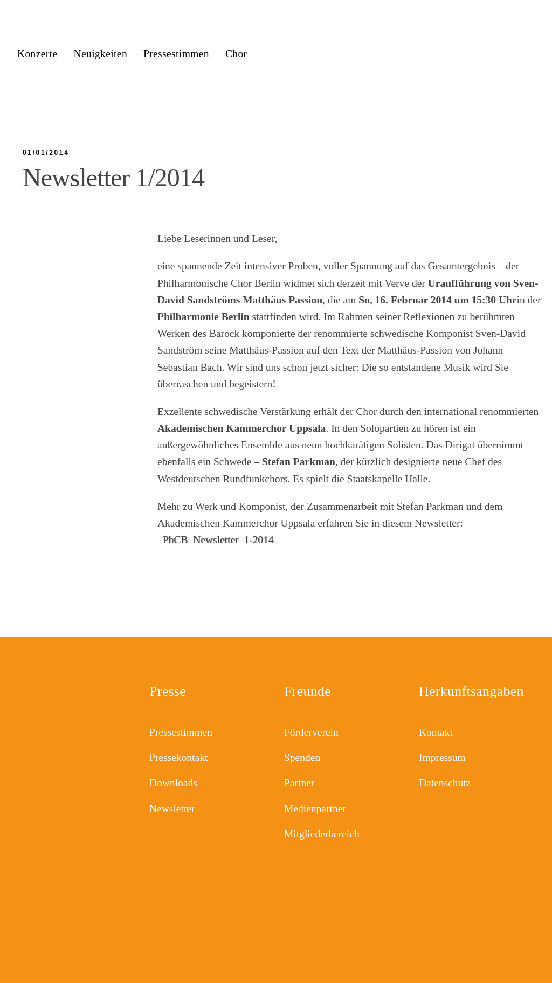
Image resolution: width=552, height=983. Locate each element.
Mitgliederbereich (322, 834)
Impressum (442, 757)
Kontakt (436, 732)
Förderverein (311, 732)
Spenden (302, 757)
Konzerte (37, 53)
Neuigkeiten (100, 53)
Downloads (173, 782)
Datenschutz (445, 782)
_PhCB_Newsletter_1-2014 (215, 539)
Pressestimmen (176, 53)
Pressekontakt (178, 757)
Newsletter (172, 808)
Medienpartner (315, 808)
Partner (299, 782)
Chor (236, 53)
